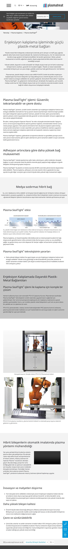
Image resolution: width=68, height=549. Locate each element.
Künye (28, 525)
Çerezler (34, 534)
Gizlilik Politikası (13, 525)
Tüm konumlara (45, 500)
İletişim (57, 525)
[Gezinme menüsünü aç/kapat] (9, 5)
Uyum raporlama (42, 525)
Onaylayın (57, 17)
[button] (15, 5)
